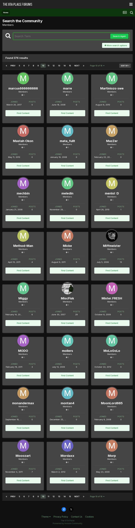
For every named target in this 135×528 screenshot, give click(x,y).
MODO (23, 351)
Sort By (125, 66)
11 (48, 65)
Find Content (23, 113)
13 (59, 65)
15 (70, 65)
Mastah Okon (23, 141)
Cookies (89, 516)
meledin (67, 193)
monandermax (23, 403)
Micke (67, 246)
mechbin (23, 193)
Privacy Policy (61, 516)
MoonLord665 (112, 403)
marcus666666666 (23, 88)
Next (77, 65)
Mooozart (23, 456)
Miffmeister (112, 246)
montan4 (67, 403)
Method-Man (23, 246)
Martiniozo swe (112, 88)
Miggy (23, 298)
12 (54, 65)
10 (43, 65)
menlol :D (112, 193)
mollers (67, 351)
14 (65, 65)
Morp (112, 456)
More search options (116, 45)
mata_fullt (67, 141)
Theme (46, 516)
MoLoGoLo (111, 351)
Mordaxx (67, 456)
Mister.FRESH (112, 298)
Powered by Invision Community (67, 523)
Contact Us (76, 516)
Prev (12, 65)
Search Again (119, 36)
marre (67, 88)
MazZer (112, 141)
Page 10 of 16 (97, 65)
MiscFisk (67, 298)
